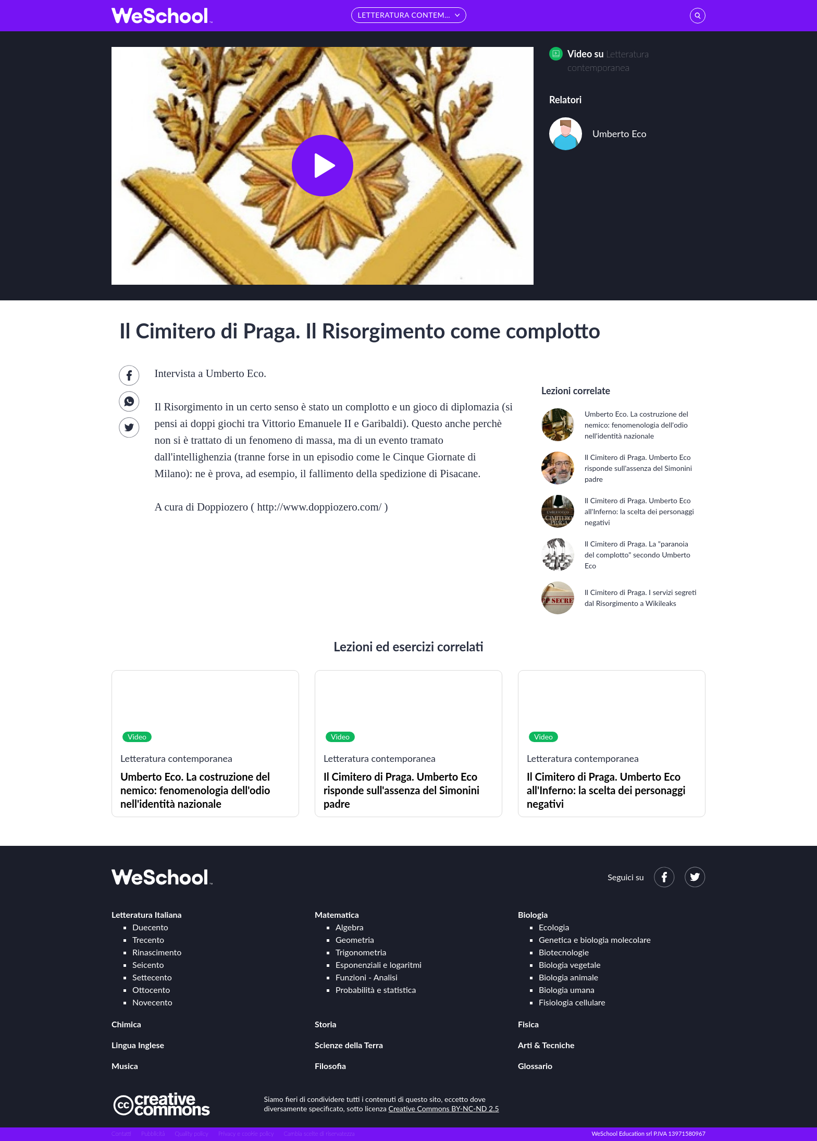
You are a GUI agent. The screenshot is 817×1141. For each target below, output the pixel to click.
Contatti (121, 1133)
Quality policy (191, 1133)
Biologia (533, 914)
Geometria (355, 939)
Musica (125, 1066)
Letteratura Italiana (147, 914)
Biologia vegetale (570, 964)
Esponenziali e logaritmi (379, 964)
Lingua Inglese (138, 1045)
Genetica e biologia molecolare (595, 939)
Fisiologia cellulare (572, 1002)
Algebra (350, 927)
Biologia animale (568, 977)
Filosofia (330, 1066)
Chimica (126, 1024)
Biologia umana (567, 989)
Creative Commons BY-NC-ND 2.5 (444, 1108)
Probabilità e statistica (376, 989)
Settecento (152, 977)
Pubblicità (153, 1133)
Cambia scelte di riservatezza (318, 1133)
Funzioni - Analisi (367, 977)
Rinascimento (156, 952)
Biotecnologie (564, 952)
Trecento (148, 939)
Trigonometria (361, 952)
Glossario (535, 1066)
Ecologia (554, 927)
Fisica (528, 1024)
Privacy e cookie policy (246, 1133)
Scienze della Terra (349, 1045)
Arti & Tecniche (546, 1045)
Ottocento (151, 989)
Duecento (150, 927)
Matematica (337, 914)
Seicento (148, 964)
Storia (326, 1024)
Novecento (152, 1002)
